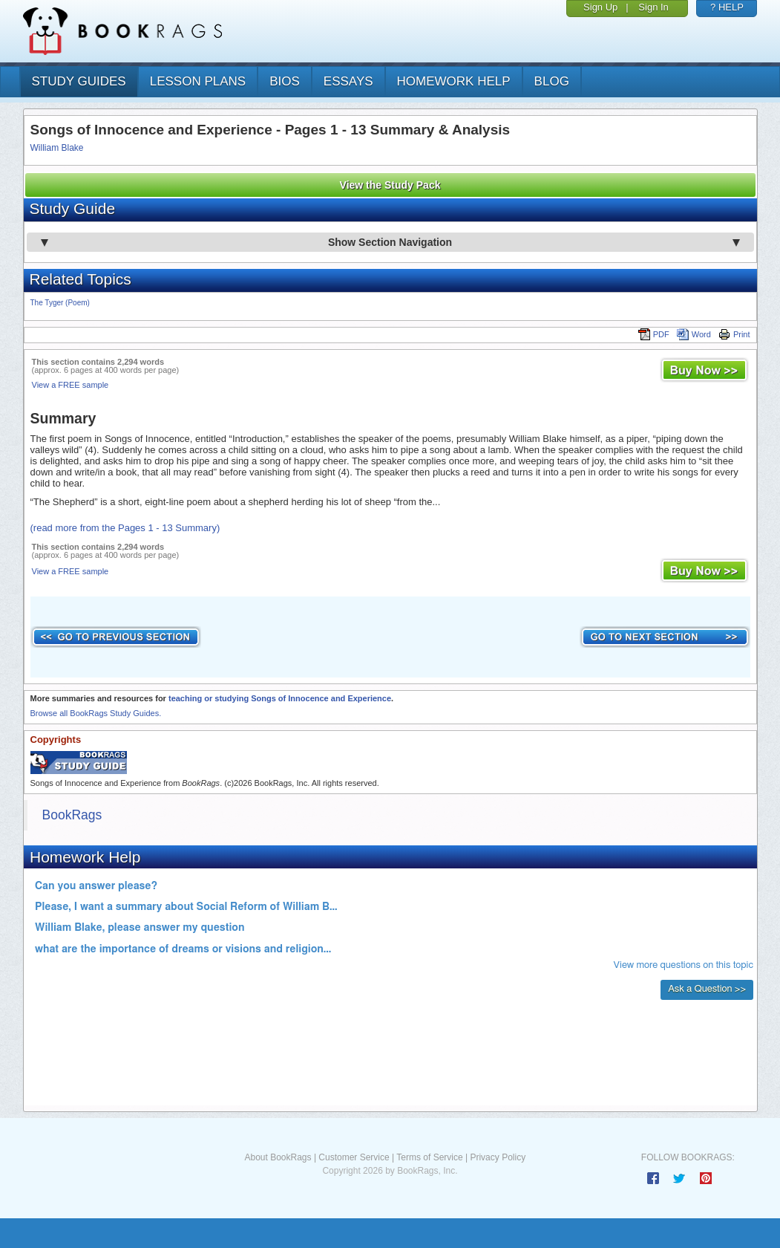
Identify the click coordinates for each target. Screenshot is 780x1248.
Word (694, 334)
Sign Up (600, 7)
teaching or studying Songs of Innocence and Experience (279, 698)
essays (348, 81)
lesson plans (198, 81)
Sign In (653, 7)
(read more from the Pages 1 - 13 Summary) (125, 527)
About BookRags (277, 1157)
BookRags (72, 814)
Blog (551, 81)
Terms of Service (429, 1157)
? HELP (727, 7)
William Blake (57, 148)
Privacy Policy (497, 1157)
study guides (79, 81)
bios (284, 81)
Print (734, 334)
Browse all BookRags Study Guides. (96, 713)
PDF (653, 334)
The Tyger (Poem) (60, 303)
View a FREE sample (70, 384)
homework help (454, 81)
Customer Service (353, 1157)
